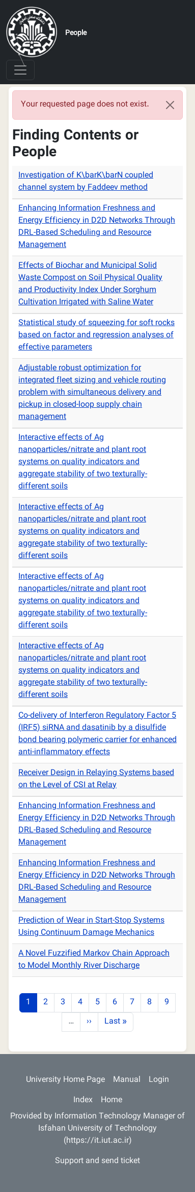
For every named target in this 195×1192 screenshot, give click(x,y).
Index (83, 1100)
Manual (127, 1080)
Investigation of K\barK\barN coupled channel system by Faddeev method (85, 181)
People (76, 33)
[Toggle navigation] (20, 70)
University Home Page (65, 1080)
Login (159, 1080)
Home (111, 1100)
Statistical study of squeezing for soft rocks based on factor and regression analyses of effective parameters (96, 335)
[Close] (170, 105)
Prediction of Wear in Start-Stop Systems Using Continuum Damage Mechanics (91, 927)
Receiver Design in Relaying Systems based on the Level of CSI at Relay (96, 779)
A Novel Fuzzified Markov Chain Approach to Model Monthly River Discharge (94, 960)
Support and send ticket (97, 1161)
